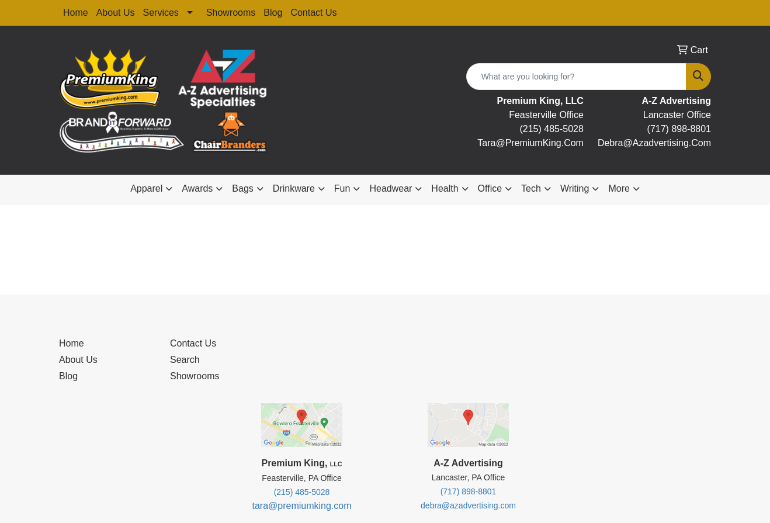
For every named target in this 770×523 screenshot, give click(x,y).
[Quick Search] (576, 76)
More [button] (618, 188)
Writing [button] (574, 188)
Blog (272, 13)
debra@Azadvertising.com (654, 143)
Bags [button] (242, 188)
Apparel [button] (146, 188)
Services (161, 13)
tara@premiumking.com (301, 506)
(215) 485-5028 (551, 129)
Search (185, 360)
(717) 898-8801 (679, 129)
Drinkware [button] (294, 188)
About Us (115, 13)
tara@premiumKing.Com (530, 143)
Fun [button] (342, 188)
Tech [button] (531, 188)
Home (75, 13)
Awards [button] (197, 188)
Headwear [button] (390, 188)
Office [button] (490, 188)
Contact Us (313, 13)
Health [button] (444, 188)
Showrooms (230, 13)
